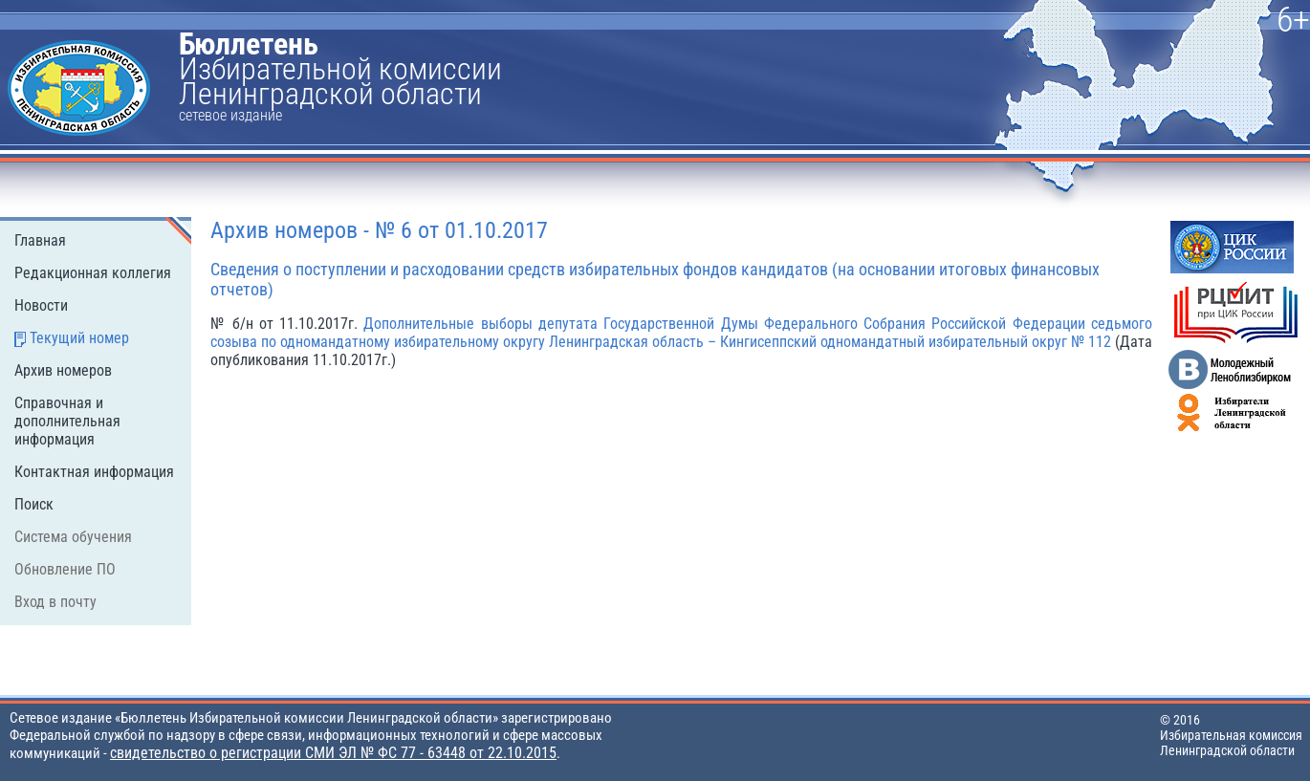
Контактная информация (94, 472)
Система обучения (73, 537)
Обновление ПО (65, 569)
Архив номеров (63, 370)
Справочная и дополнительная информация (67, 421)
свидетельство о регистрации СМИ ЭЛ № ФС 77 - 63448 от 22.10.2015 (333, 753)
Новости (41, 305)
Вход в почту (55, 602)
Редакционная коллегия (92, 273)
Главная (40, 240)
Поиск (34, 504)
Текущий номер (79, 338)
